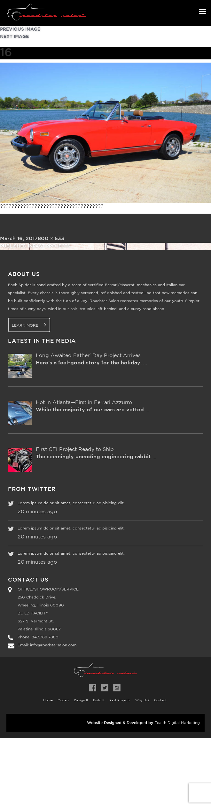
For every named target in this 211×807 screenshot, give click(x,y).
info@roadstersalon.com (53, 645)
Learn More (29, 325)
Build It (99, 700)
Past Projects (119, 700)
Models (63, 700)
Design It (81, 700)
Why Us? (142, 700)
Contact (160, 700)
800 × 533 (51, 238)
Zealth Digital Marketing (177, 723)
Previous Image (20, 29)
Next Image (14, 37)
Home (48, 700)
